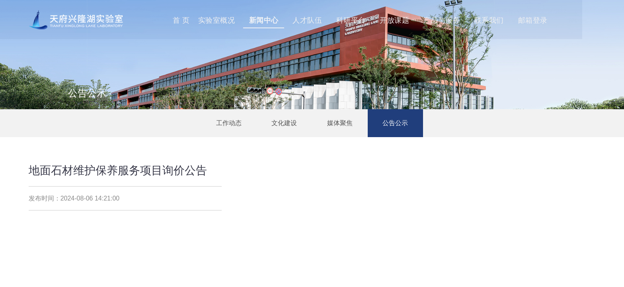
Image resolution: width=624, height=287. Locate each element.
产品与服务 (479, 20)
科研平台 (387, 20)
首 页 (214, 20)
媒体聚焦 (340, 123)
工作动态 (228, 123)
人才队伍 (342, 20)
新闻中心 (298, 20)
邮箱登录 (572, 20)
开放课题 (431, 20)
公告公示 (395, 123)
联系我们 (527, 20)
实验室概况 (250, 20)
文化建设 (284, 123)
